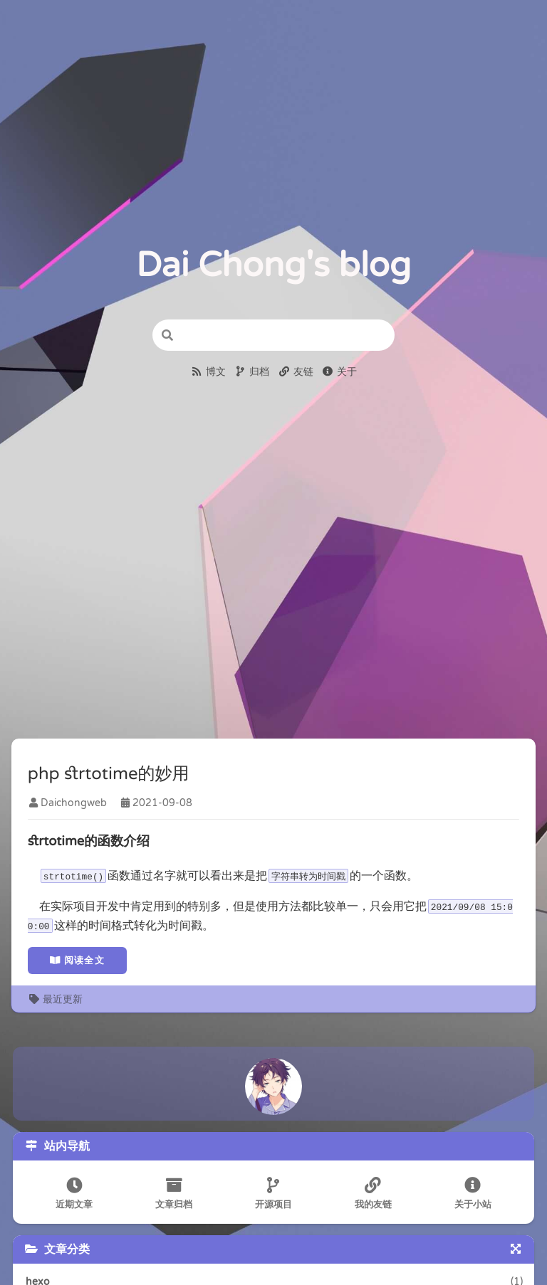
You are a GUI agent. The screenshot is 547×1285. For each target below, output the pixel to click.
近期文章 (72, 1195)
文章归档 (173, 1195)
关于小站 (474, 1195)
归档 (252, 372)
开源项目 (273, 1195)
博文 (208, 372)
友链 (295, 372)
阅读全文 (78, 961)
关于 (340, 372)
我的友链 (373, 1195)
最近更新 (56, 1000)
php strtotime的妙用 (109, 775)
